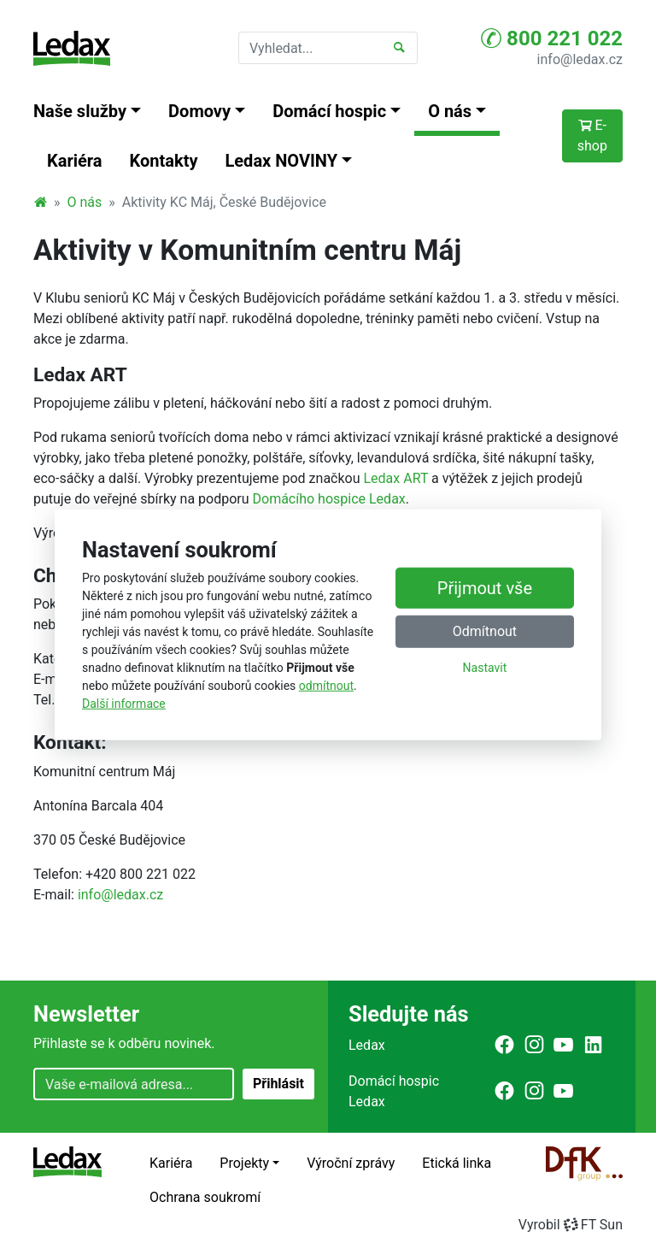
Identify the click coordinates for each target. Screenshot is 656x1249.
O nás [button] (450, 111)
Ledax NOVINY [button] (282, 160)
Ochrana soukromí (205, 1197)
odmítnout (326, 685)
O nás (84, 202)
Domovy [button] (199, 111)
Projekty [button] (244, 1163)
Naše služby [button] (79, 111)
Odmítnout (485, 631)
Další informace (124, 703)
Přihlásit (278, 1083)
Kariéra (74, 160)
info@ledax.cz (580, 59)
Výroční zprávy (351, 1163)
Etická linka (456, 1163)
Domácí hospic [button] (329, 111)
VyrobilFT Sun (570, 1225)
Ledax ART (395, 478)
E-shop (592, 135)
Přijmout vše (484, 588)
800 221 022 (552, 38)
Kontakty (164, 160)
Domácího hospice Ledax (329, 499)
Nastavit (485, 668)
